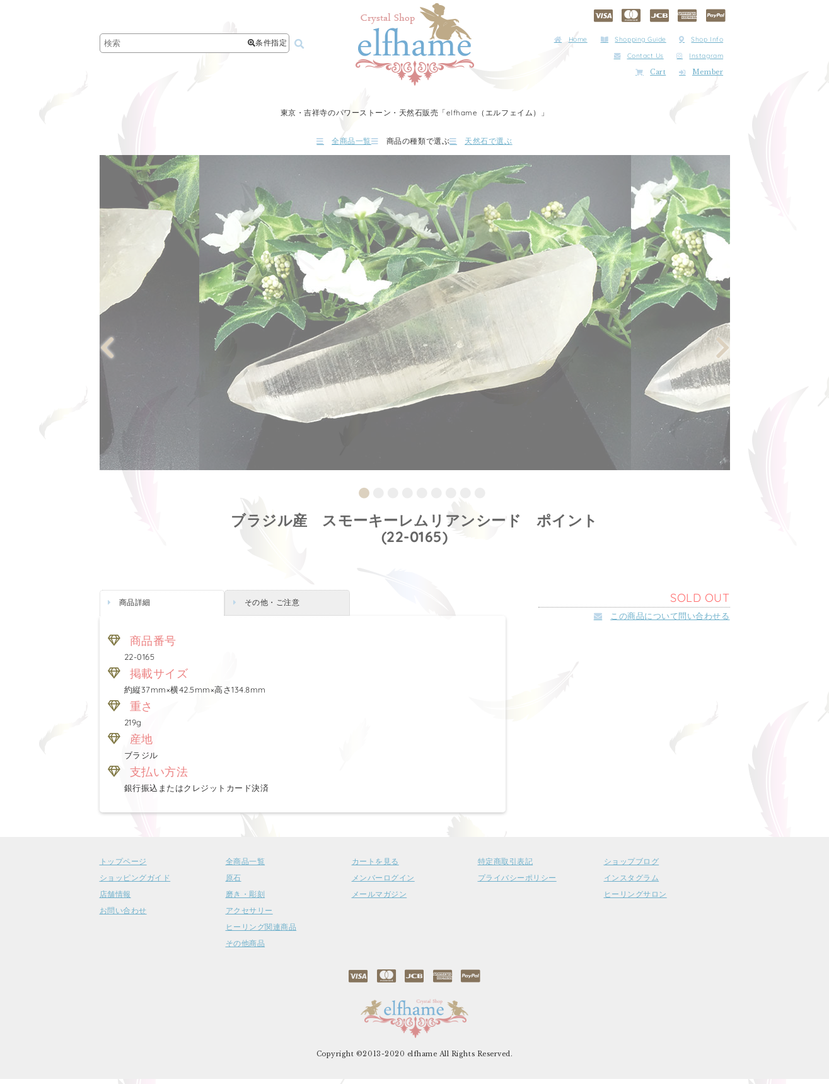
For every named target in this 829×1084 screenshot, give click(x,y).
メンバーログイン (383, 883)
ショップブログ (631, 866)
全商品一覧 (306, 143)
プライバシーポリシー (517, 883)
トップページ (123, 866)
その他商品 (245, 948)
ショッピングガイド (135, 883)
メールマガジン (379, 899)
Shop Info (701, 39)
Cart (650, 72)
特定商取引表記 (505, 866)
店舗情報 (115, 899)
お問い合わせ (123, 915)
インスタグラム (631, 883)
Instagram (699, 56)
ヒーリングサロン (635, 899)
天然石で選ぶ (518, 143)
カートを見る (375, 866)
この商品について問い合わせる (662, 621)
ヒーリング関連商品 (261, 932)
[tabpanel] (415, 317)
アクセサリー (249, 915)
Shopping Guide (633, 39)
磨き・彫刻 (245, 899)
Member (701, 72)
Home (571, 39)
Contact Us (639, 56)
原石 (233, 883)
